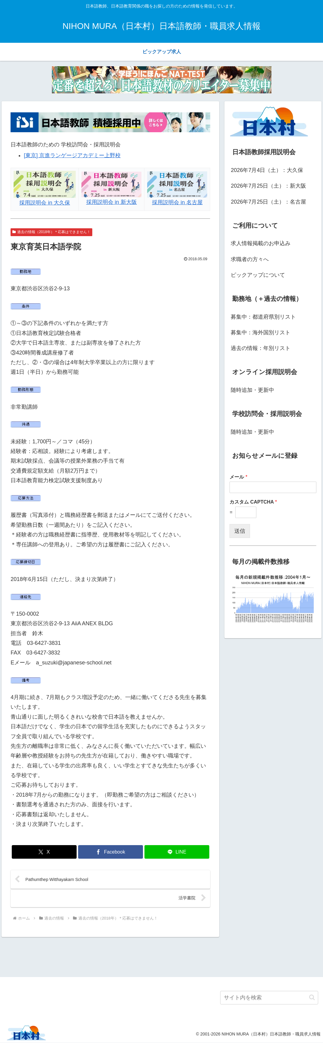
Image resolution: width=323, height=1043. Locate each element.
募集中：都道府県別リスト (263, 317)
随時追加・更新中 (252, 390)
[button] (312, 998)
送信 (239, 531)
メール (238, 476)
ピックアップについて (258, 275)
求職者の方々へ (250, 259)
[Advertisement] (161, 956)
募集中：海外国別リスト (260, 332)
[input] (269, 998)
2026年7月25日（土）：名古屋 (268, 202)
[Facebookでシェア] (110, 852)
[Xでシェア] (44, 852)
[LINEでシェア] (176, 852)
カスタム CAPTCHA (253, 501)
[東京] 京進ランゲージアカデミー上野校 (72, 155)
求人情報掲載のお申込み (260, 243)
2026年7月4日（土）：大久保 (267, 170)
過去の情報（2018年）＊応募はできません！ (51, 232)
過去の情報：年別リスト (260, 348)
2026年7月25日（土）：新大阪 (268, 186)
